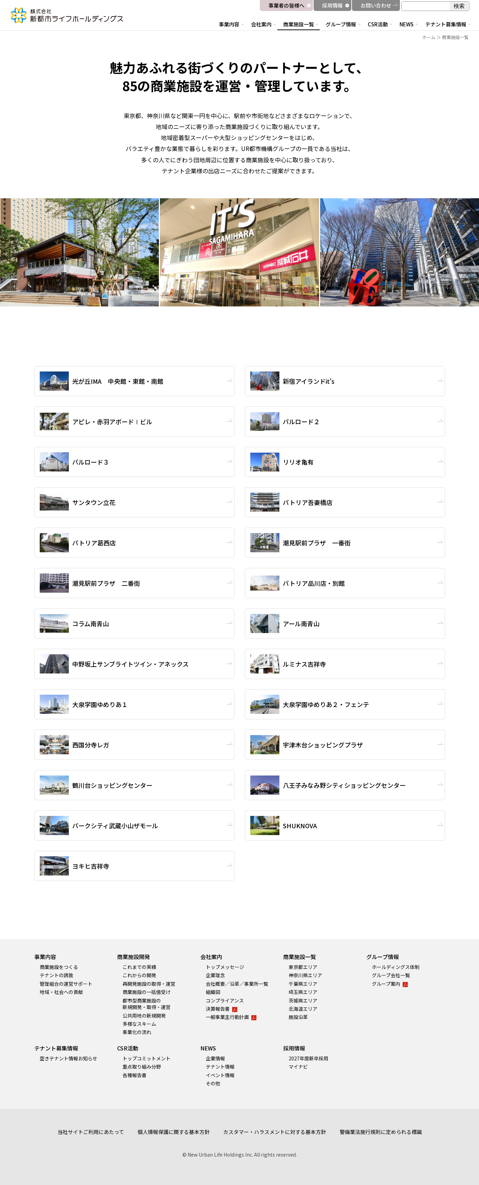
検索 (459, 6)
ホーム (429, 37)
